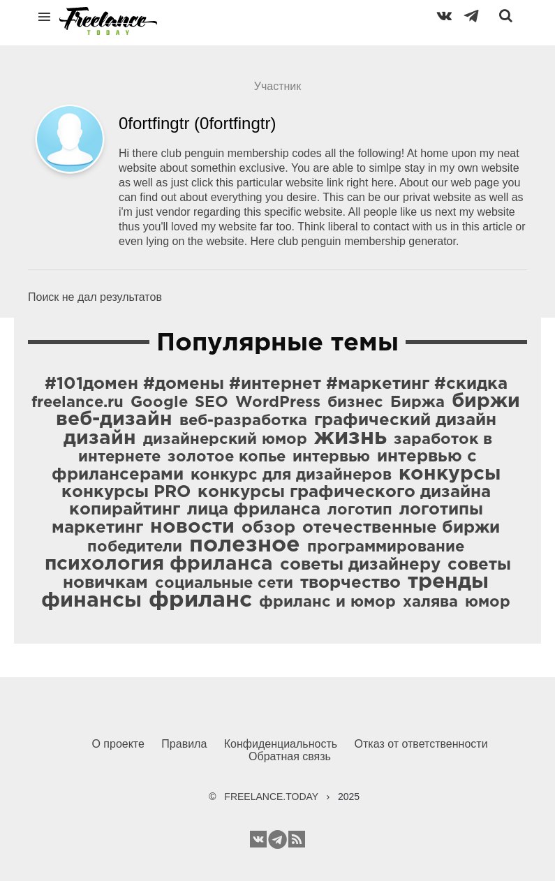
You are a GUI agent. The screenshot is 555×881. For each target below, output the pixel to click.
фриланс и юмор (327, 602)
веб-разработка (243, 421)
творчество (350, 583)
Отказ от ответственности (421, 744)
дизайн (100, 438)
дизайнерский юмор (225, 440)
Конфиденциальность (280, 744)
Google (159, 403)
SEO (211, 403)
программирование (385, 547)
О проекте (117, 744)
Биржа (417, 403)
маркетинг (97, 527)
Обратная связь (290, 756)
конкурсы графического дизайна (344, 492)
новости (192, 527)
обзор (268, 527)
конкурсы (450, 474)
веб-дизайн (114, 419)
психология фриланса (159, 564)
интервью (331, 457)
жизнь (350, 437)
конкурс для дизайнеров (291, 475)
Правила (184, 744)
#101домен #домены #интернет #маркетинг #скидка (276, 384)
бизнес (355, 403)
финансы (91, 600)
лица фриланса (253, 509)
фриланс (200, 600)
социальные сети (224, 584)
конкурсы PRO (126, 492)
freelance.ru (77, 403)
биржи (486, 401)
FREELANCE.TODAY (271, 796)
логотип (359, 510)
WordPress (277, 403)
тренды (448, 581)
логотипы (441, 509)
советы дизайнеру (360, 564)
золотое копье (227, 457)
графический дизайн (405, 420)
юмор (487, 602)
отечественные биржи (401, 527)
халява (430, 602)
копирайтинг (124, 509)
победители (134, 547)
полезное (244, 545)
